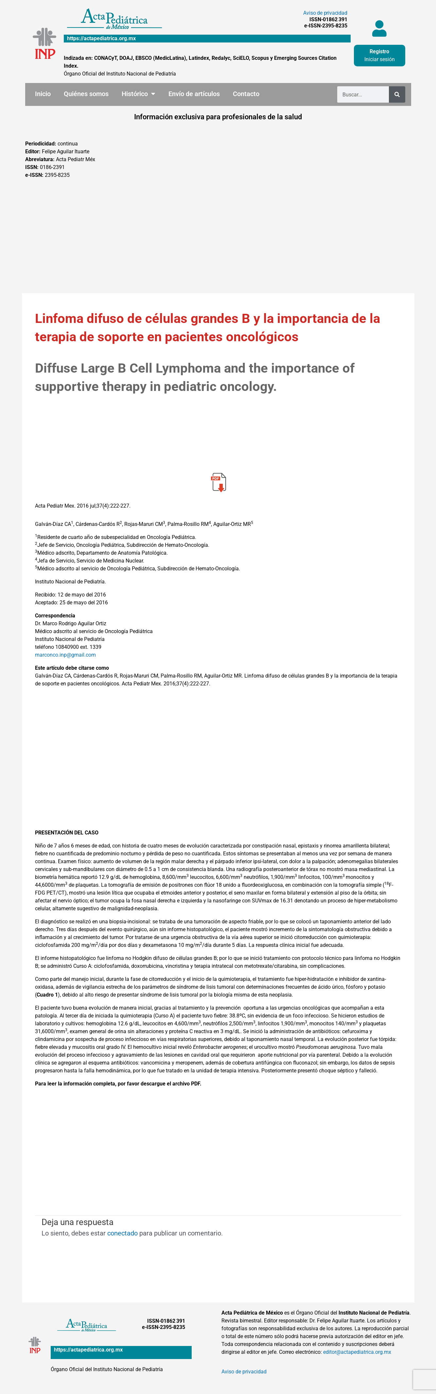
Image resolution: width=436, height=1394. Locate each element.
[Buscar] (397, 94)
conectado (122, 1233)
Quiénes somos (86, 94)
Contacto (246, 94)
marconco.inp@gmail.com (65, 655)
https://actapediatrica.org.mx (101, 38)
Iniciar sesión (379, 59)
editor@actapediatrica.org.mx (357, 1352)
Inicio (43, 94)
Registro (379, 51)
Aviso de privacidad (325, 13)
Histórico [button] (138, 93)
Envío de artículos (194, 94)
